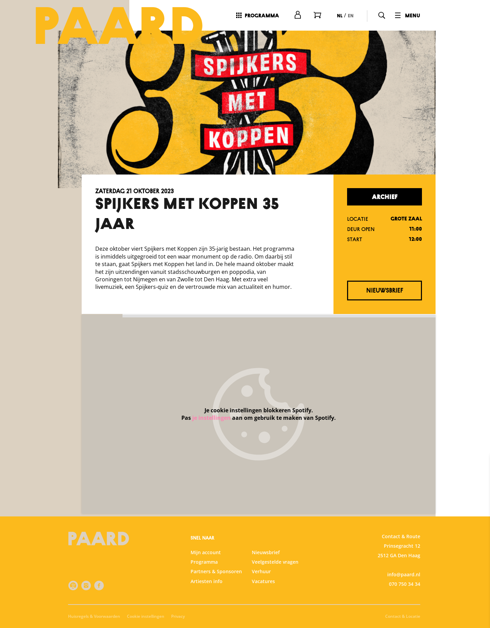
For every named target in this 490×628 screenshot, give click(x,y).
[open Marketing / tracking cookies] (479, 571)
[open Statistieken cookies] (479, 550)
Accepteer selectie (432, 615)
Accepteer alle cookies (432, 595)
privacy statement (405, 507)
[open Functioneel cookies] (479, 530)
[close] (479, 467)
